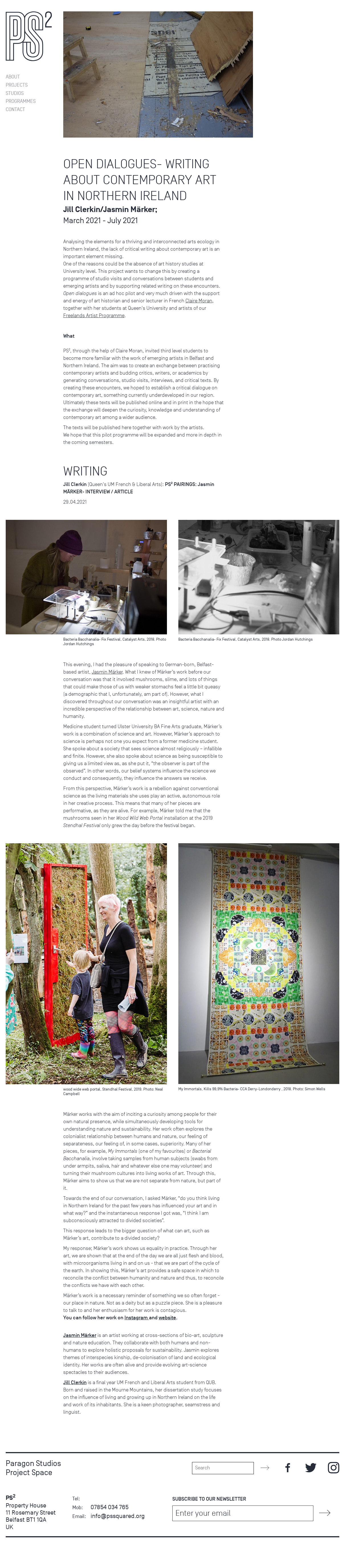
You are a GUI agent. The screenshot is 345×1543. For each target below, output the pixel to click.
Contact (15, 110)
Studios (15, 93)
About (13, 77)
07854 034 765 (109, 1507)
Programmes (21, 101)
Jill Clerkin (75, 1382)
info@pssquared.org (118, 1515)
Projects (17, 85)
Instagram (136, 1317)
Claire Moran (198, 301)
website (167, 1317)
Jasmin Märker (107, 672)
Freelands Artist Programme (93, 315)
